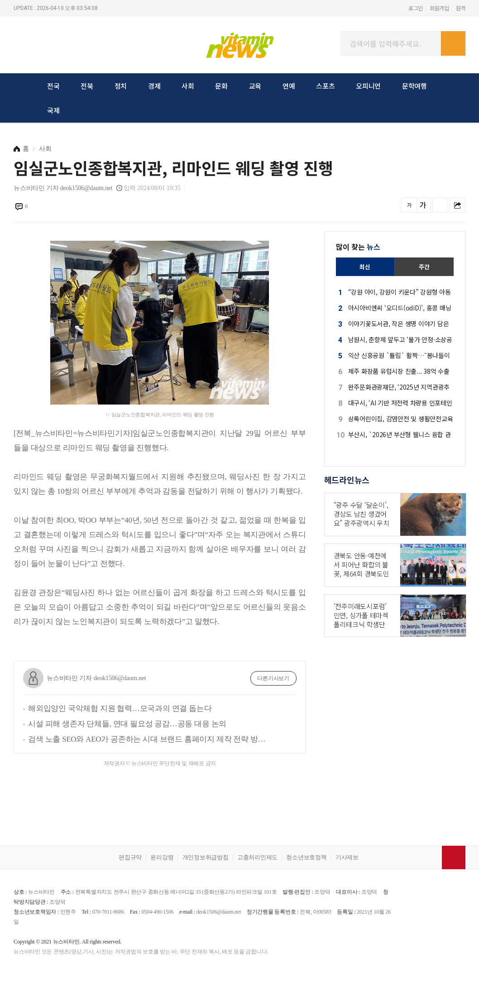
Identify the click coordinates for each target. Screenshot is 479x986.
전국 (53, 86)
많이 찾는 (358, 246)
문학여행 (414, 86)
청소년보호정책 (306, 857)
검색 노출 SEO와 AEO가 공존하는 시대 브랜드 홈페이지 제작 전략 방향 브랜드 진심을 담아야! (148, 739)
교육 (255, 86)
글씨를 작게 (409, 205)
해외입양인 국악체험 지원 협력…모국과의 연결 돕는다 (119, 708)
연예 (289, 86)
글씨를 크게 (423, 205)
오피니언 (368, 86)
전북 (87, 86)
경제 (154, 86)
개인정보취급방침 (205, 857)
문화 (221, 86)
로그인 (415, 8)
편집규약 (130, 857)
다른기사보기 (273, 678)
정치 (121, 86)
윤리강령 (161, 857)
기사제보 (347, 857)
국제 (53, 110)
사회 (188, 86)
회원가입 (439, 8)
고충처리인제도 (257, 857)
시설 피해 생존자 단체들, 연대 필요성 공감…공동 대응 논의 (127, 723)
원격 (461, 8)
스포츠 (325, 86)
